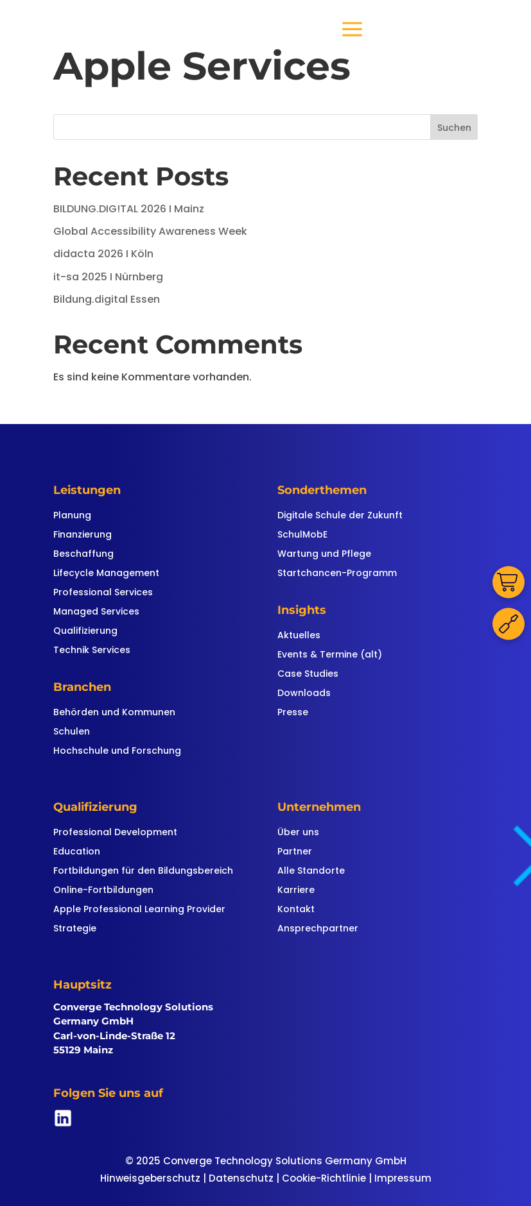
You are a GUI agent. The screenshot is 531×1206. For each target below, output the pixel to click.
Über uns (298, 833)
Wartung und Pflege (324, 554)
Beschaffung (83, 554)
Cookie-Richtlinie (324, 1178)
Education (76, 852)
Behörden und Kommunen (114, 713)
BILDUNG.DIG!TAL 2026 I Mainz (128, 208)
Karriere (296, 890)
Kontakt (296, 909)
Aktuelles (298, 636)
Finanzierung (82, 535)
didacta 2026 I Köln (103, 253)
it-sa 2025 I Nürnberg (108, 276)
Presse (292, 713)
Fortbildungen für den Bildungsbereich (143, 871)
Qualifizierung (85, 631)
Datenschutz (241, 1178)
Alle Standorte (311, 871)
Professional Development (115, 833)
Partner (294, 852)
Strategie (74, 929)
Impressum (402, 1178)
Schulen (71, 732)
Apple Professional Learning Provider (139, 909)
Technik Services (91, 650)
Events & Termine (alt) (329, 655)
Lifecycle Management (106, 573)
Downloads (304, 693)
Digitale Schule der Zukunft (340, 516)
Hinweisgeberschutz (150, 1178)
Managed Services (96, 612)
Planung (72, 516)
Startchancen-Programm (337, 573)
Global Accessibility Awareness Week (150, 231)
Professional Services (103, 593)
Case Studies (307, 674)
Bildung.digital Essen (106, 299)
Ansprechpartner (317, 929)
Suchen (454, 127)
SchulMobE (302, 535)
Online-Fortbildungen (103, 890)
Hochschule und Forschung (117, 751)
